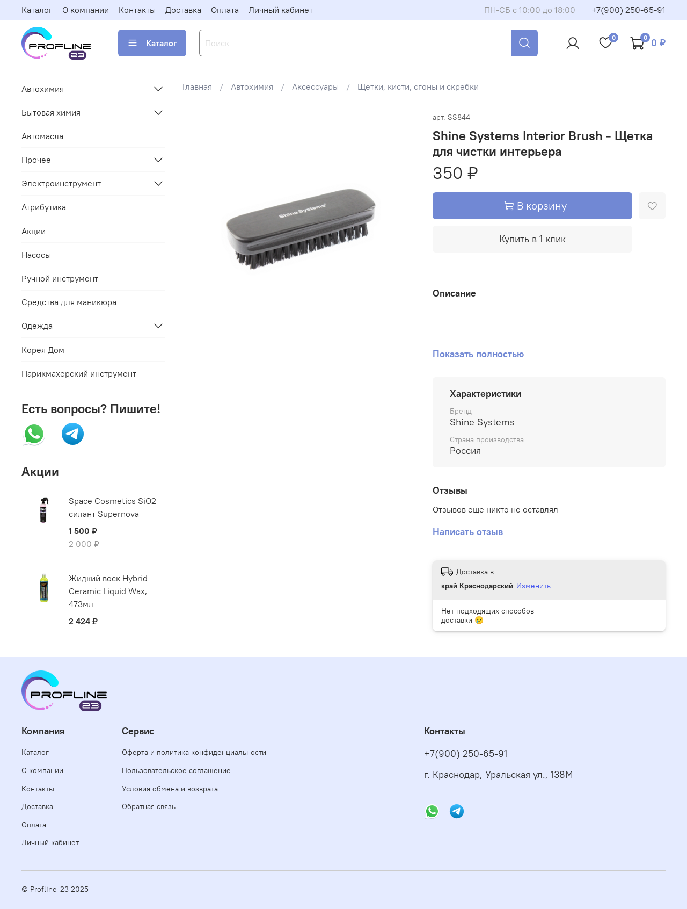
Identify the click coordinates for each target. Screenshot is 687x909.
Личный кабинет (281, 9)
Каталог (37, 9)
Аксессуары (315, 86)
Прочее (36, 159)
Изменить (533, 585)
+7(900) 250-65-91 (628, 9)
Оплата (225, 9)
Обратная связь (149, 806)
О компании (85, 9)
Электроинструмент (61, 183)
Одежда (37, 325)
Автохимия (252, 86)
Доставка (183, 9)
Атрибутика (43, 206)
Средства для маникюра (68, 302)
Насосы (36, 254)
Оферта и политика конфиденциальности (194, 752)
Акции (33, 231)
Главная (197, 86)
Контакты (137, 9)
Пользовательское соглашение (176, 770)
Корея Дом (42, 349)
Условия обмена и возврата (170, 788)
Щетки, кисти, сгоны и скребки (418, 86)
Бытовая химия (51, 112)
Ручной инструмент (59, 278)
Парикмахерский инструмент (78, 373)
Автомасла (42, 136)
